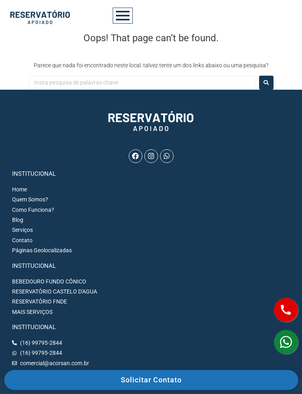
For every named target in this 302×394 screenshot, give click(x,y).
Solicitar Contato (151, 380)
